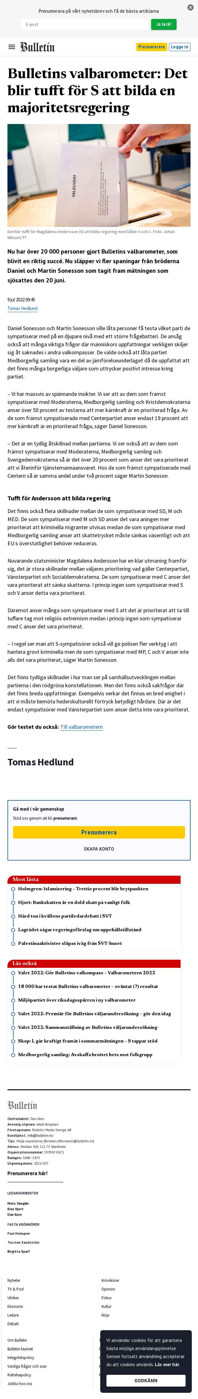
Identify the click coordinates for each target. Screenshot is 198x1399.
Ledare (13, 1315)
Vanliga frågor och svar (27, 1366)
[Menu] (11, 46)
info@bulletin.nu (40, 1135)
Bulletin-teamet (20, 1349)
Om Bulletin (17, 1340)
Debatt (13, 1323)
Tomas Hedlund (22, 308)
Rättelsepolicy (19, 1375)
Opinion (108, 1289)
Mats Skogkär (18, 1203)
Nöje (105, 1315)
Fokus (106, 1297)
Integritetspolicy (20, 1357)
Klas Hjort (15, 1209)
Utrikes (13, 1297)
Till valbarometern (81, 726)
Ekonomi (15, 1306)
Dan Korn (14, 1214)
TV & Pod (15, 1289)
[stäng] (190, 7)
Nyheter (13, 1280)
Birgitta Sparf (18, 1251)
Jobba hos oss (19, 1383)
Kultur (106, 1306)
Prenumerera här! (27, 1173)
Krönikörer (110, 1280)
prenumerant (65, 818)
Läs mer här (167, 1364)
